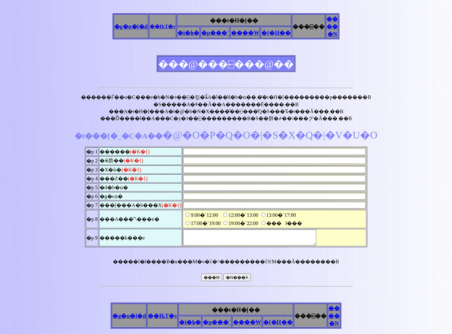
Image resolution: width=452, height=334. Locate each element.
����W (245, 33)
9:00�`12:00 (202, 215)
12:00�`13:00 (240, 215)
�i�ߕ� (188, 33)
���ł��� (281, 223)
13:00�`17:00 (278, 215)
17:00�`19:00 (203, 223)
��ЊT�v (163, 26)
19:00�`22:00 (240, 223)
